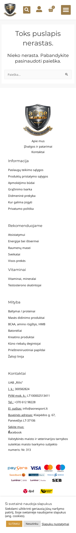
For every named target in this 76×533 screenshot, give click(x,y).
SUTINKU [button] (14, 524)
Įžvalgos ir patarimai (38, 146)
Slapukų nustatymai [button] (55, 524)
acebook (15, 432)
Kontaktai (38, 152)
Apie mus (38, 141)
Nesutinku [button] (32, 524)
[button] (26, 10)
